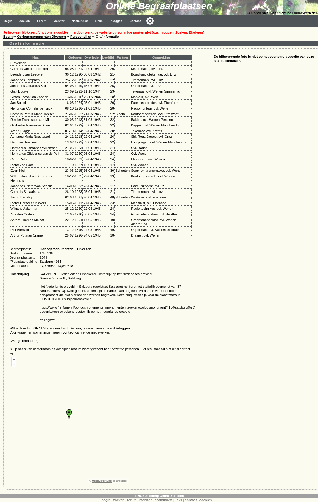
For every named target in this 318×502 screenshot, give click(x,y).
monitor (145, 500)
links (178, 500)
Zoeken (24, 21)
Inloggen (116, 21)
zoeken (118, 500)
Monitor (59, 21)
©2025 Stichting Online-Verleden (159, 496)
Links (98, 21)
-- (14, 364)
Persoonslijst (80, 36)
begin (106, 500)
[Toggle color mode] (150, 21)
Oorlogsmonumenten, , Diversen (65, 249)
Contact (135, 21)
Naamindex (80, 21)
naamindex (163, 500)
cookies (205, 500)
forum (132, 500)
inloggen (123, 328)
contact (68, 332)
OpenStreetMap (102, 480)
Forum (41, 21)
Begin (8, 21)
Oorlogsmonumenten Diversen (41, 36)
